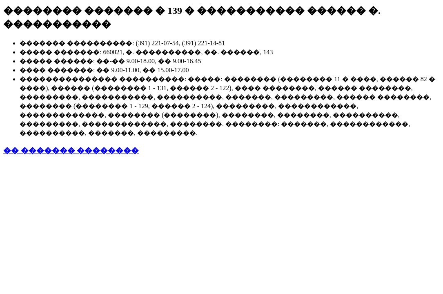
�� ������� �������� (71, 150)
